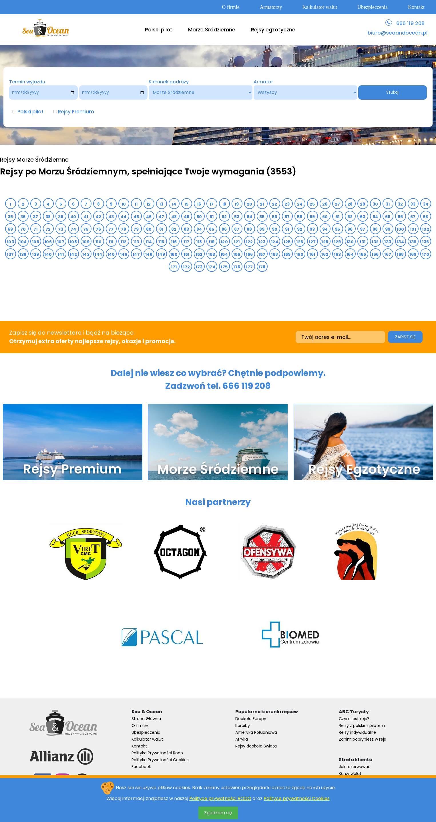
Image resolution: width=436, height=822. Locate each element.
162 (324, 254)
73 (60, 229)
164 (350, 254)
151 (186, 254)
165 (362, 254)
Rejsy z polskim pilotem (362, 725)
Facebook (141, 766)
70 (23, 229)
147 (136, 254)
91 (287, 229)
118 (199, 242)
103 (10, 242)
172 (186, 267)
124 (274, 242)
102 (425, 229)
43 (111, 217)
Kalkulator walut (319, 7)
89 (262, 229)
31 (388, 204)
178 (261, 267)
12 (149, 204)
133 (387, 242)
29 (362, 204)
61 (337, 217)
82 (174, 229)
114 (149, 242)
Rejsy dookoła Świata (256, 746)
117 (186, 242)
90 (275, 229)
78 (123, 229)
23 (287, 204)
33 (413, 204)
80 (149, 229)
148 (148, 254)
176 (236, 267)
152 (199, 254)
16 (199, 204)
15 (186, 204)
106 (48, 242)
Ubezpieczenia (372, 7)
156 (249, 254)
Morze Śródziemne (211, 29)
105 (35, 242)
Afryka (241, 739)
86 (224, 229)
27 (337, 204)
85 (211, 229)
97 (362, 229)
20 (249, 204)
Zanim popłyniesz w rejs (362, 739)
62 (350, 217)
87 (237, 229)
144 (98, 254)
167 (387, 254)
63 (362, 217)
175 (224, 267)
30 (375, 204)
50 (199, 217)
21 (262, 204)
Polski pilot (158, 29)
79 (136, 229)
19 (237, 204)
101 (413, 229)
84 (199, 229)
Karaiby (242, 725)
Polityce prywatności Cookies (297, 798)
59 (312, 217)
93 (312, 229)
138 (22, 254)
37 (35, 217)
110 (98, 242)
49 (187, 217)
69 (10, 229)
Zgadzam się (218, 812)
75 (86, 229)
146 (123, 254)
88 (249, 229)
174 (211, 267)
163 (337, 254)
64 (375, 217)
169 (412, 254)
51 (212, 217)
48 (174, 217)
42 (98, 217)
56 (274, 217)
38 (48, 217)
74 (73, 229)
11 (136, 204)
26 (325, 204)
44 (124, 217)
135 (412, 242)
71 (35, 229)
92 (299, 229)
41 (86, 217)
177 (249, 267)
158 (274, 254)
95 (337, 229)
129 (337, 242)
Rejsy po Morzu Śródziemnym (63, 172)
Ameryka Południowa (256, 732)
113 (136, 242)
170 (425, 254)
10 (124, 204)
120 (224, 242)
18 (224, 204)
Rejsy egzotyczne (273, 29)
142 (73, 254)
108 (73, 242)
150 (174, 254)
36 (23, 217)
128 (324, 242)
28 (350, 204)
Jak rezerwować (355, 766)
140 (48, 254)
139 (35, 254)
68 (425, 217)
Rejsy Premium (76, 111)
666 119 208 (410, 23)
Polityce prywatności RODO (220, 798)
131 (362, 242)
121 (237, 242)
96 (350, 229)
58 (299, 217)
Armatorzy (271, 7)
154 (224, 254)
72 (48, 229)
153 (211, 254)
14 (174, 204)
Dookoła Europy (250, 718)
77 (111, 229)
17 (212, 204)
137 (10, 254)
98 (375, 229)
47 (161, 217)
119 (211, 242)
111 (111, 242)
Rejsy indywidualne (357, 732)
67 (413, 217)
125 (287, 242)
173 (199, 267)
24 (300, 204)
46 (149, 217)
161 (312, 254)
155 (236, 254)
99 (388, 229)
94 (325, 229)
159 (287, 254)
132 (375, 242)
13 (161, 204)
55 (262, 217)
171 (174, 267)
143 (85, 254)
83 (186, 229)
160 (299, 254)
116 (174, 242)
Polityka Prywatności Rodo (157, 753)
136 (425, 242)
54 (249, 217)
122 (249, 242)
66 (400, 217)
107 (60, 242)
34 (426, 204)
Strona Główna (146, 718)
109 (85, 242)
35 (10, 217)
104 (23, 242)
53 (237, 217)
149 (161, 254)
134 (400, 242)
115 (161, 242)
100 (400, 229)
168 (400, 254)
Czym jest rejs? (354, 718)
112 (123, 242)
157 (261, 254)
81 (161, 229)
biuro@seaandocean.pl (397, 32)
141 (61, 254)
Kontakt (416, 7)
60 (325, 217)
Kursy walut (350, 773)
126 (299, 242)
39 (60, 217)
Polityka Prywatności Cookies (160, 760)
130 (350, 242)
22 (274, 204)
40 (73, 217)
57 (287, 217)
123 (261, 242)
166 (375, 254)
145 (111, 254)
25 (312, 204)
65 (388, 217)
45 (136, 217)
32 (400, 204)
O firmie (230, 7)
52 (224, 217)
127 (312, 242)
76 (98, 229)
